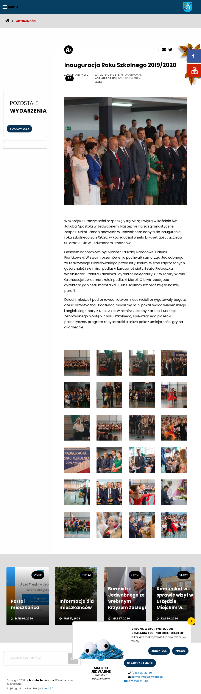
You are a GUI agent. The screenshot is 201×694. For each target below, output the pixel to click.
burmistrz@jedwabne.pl (147, 677)
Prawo (180, 651)
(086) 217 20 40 (141, 673)
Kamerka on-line (136, 681)
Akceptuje (159, 651)
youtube (188, 77)
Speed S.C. (47, 688)
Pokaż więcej (19, 129)
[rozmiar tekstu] (68, 49)
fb (188, 53)
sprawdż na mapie (140, 663)
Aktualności (26, 21)
